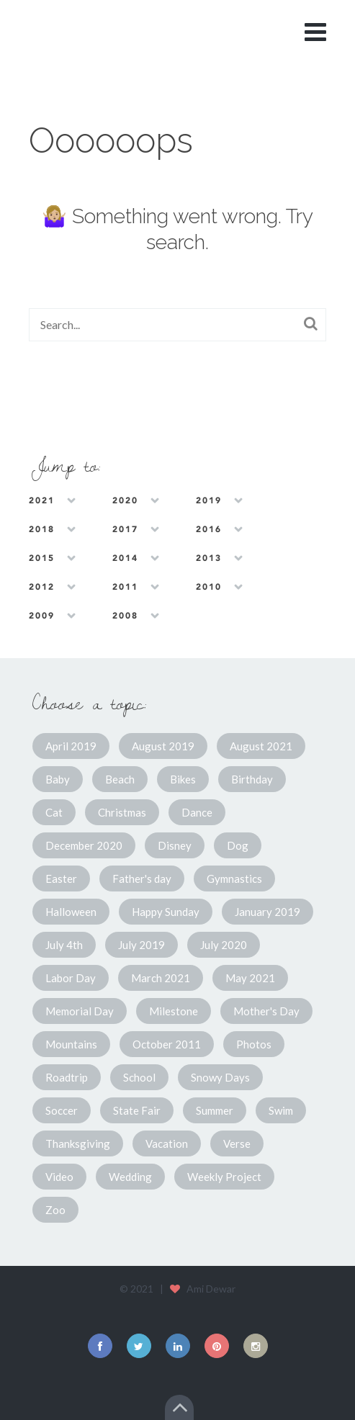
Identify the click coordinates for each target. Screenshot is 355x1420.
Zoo (55, 1209)
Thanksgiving (77, 1143)
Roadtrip (66, 1077)
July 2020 (223, 944)
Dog (237, 845)
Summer (214, 1110)
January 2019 (267, 911)
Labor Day (70, 977)
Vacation (166, 1143)
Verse (237, 1143)
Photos (253, 1044)
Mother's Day (266, 1011)
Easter (61, 878)
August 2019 (163, 746)
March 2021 (160, 977)
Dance (196, 812)
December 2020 (83, 845)
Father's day (141, 878)
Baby (57, 779)
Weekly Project (224, 1176)
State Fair (137, 1110)
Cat (54, 812)
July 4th (64, 944)
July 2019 (141, 944)
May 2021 (250, 977)
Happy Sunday (165, 911)
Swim (281, 1110)
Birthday (252, 779)
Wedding (130, 1176)
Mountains (71, 1044)
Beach (120, 779)
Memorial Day (79, 1011)
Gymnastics (234, 878)
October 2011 (166, 1044)
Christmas (122, 812)
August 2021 (261, 746)
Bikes (183, 779)
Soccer (61, 1110)
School (139, 1077)
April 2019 (70, 746)
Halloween (70, 911)
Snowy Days (220, 1077)
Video (59, 1176)
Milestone (173, 1011)
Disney (175, 845)
